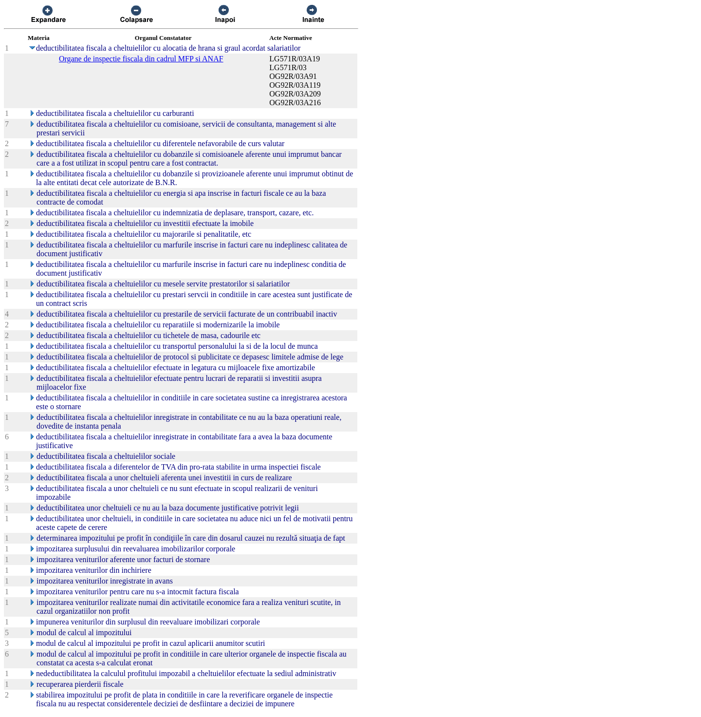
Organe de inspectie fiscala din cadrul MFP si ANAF (141, 59)
